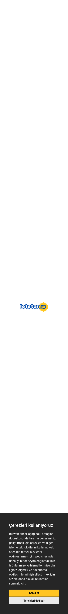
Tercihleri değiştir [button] (34, 600)
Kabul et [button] (34, 592)
